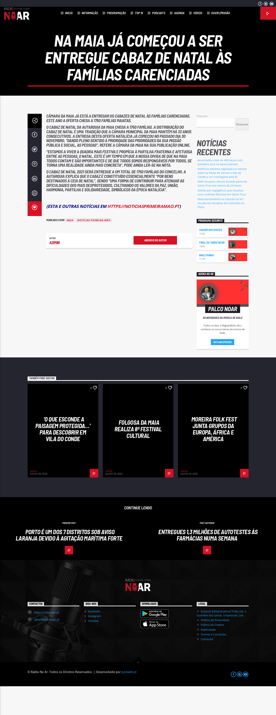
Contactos (207, 668)
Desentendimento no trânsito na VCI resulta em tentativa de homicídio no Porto (221, 232)
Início (69, 13)
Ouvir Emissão (220, 13)
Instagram (94, 645)
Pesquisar (202, 144)
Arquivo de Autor (155, 269)
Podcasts (158, 13)
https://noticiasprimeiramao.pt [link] (143, 235)
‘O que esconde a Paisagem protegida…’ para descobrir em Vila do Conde (62, 457)
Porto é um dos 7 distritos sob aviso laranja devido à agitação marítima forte (69, 564)
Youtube (93, 649)
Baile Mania (206, 284)
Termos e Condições (213, 663)
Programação (116, 13)
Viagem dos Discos (210, 258)
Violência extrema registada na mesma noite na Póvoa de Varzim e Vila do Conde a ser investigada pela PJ (222, 201)
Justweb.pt (129, 701)
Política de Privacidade (215, 649)
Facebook (94, 640)
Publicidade (208, 658)
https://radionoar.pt (46, 641)
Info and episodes (222, 370)
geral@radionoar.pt (47, 648)
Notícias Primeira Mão (94, 249)
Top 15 (139, 13)
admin (54, 271)
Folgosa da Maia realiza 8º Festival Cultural (138, 457)
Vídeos (197, 13)
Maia (70, 249)
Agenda (179, 13)
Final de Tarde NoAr (211, 271)
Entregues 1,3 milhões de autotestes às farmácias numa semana (207, 564)
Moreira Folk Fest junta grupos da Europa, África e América (214, 457)
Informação (90, 13)
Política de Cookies (212, 653)
